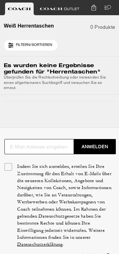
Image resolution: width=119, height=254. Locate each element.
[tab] (19, 9)
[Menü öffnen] (106, 7)
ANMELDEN (95, 146)
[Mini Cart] (93, 8)
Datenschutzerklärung (40, 244)
